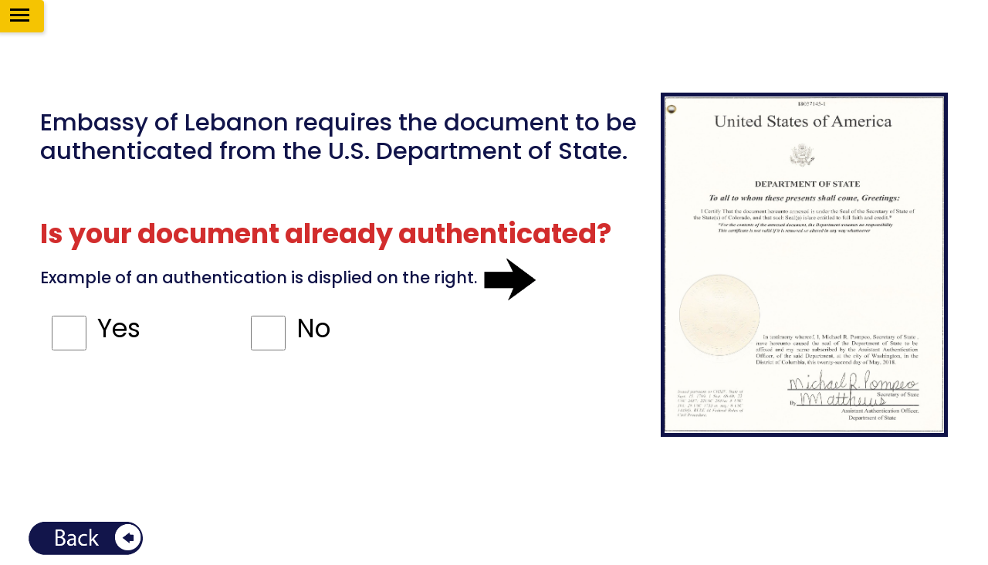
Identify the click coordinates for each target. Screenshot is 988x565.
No (313, 328)
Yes (118, 328)
